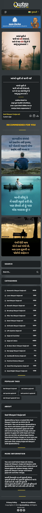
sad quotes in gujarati (28, 393)
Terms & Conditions (28, 502)
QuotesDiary (24, 505)
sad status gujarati (27, 388)
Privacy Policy (11, 502)
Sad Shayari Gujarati (11, 114)
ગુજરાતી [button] (32, 12)
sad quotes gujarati (9, 393)
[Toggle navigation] (5, 12)
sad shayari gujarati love (11, 398)
